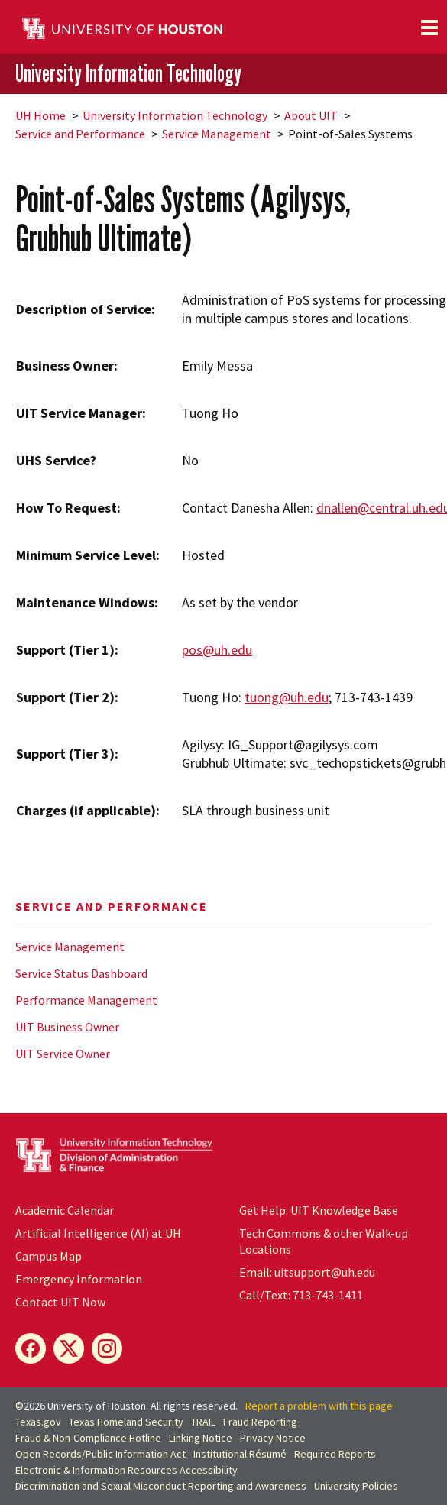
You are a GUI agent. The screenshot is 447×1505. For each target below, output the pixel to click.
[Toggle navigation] (429, 27)
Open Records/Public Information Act (100, 1454)
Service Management (216, 133)
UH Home (40, 115)
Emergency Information (78, 1279)
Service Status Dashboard (81, 973)
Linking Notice (200, 1438)
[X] (68, 1348)
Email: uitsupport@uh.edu (307, 1272)
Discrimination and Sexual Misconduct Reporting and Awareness (160, 1486)
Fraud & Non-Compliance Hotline (88, 1438)
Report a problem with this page (319, 1406)
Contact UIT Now (60, 1301)
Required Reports (335, 1454)
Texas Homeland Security (126, 1422)
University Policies (356, 1486)
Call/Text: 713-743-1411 (301, 1295)
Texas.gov (38, 1422)
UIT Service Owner (62, 1053)
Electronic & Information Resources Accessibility (126, 1470)
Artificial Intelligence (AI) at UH (98, 1233)
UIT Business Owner (67, 1026)
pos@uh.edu (217, 650)
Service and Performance (80, 133)
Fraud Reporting (260, 1422)
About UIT (311, 115)
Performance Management (86, 1000)
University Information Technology (128, 73)
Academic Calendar (64, 1210)
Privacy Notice (273, 1438)
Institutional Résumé (240, 1454)
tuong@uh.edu (287, 697)
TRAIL (203, 1422)
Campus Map (48, 1256)
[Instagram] (107, 1348)
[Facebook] (30, 1348)
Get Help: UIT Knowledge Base (318, 1210)
